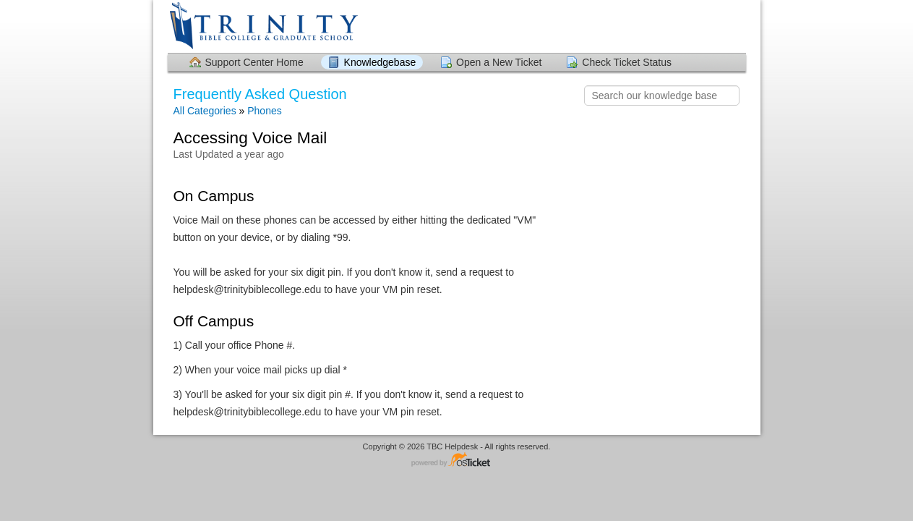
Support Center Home (254, 62)
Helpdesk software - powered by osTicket (456, 460)
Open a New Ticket (498, 62)
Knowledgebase (380, 62)
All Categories (204, 111)
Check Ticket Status (627, 62)
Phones (264, 111)
